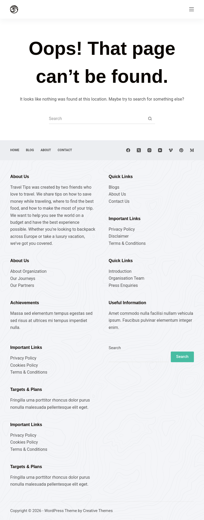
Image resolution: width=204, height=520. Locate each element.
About (46, 150)
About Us (117, 194)
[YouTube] (160, 150)
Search (115, 347)
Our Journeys (22, 278)
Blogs (114, 187)
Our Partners (22, 285)
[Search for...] (96, 118)
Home (14, 150)
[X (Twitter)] (139, 150)
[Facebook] (128, 150)
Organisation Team (126, 278)
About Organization (28, 271)
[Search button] (149, 118)
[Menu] (191, 9)
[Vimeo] (171, 150)
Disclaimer (119, 236)
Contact (65, 150)
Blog (30, 150)
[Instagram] (149, 150)
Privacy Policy (122, 229)
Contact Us (119, 201)
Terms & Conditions (127, 243)
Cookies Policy (24, 365)
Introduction (120, 271)
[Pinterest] (181, 150)
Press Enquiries (123, 285)
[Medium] (192, 150)
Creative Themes (98, 510)
